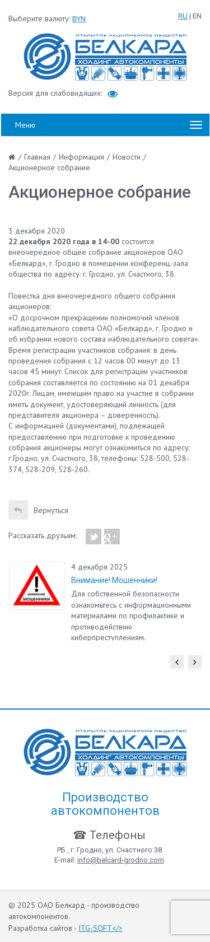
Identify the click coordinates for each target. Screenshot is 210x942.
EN (197, 16)
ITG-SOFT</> (100, 928)
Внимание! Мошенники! (114, 580)
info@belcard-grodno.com (120, 860)
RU (183, 16)
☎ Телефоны (109, 835)
